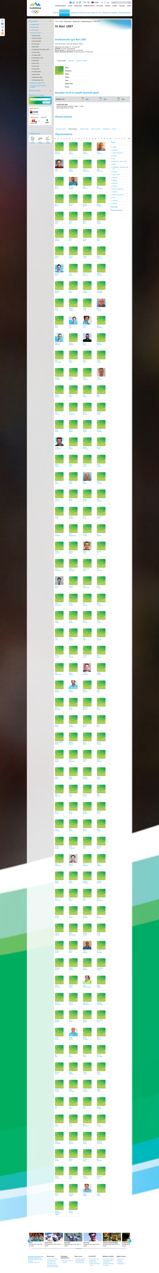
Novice (114, 129)
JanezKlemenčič (58, 569)
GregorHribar (99, 448)
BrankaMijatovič (71, 743)
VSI (129, 138)
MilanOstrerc (71, 830)
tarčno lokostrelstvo (118, 195)
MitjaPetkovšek (58, 864)
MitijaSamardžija (72, 934)
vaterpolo (115, 200)
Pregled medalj (84, 129)
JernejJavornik (57, 500)
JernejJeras (56, 517)
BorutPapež (99, 830)
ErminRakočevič (100, 899)
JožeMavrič (99, 708)
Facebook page (71, 2)
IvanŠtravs (71, 1055)
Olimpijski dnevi (80, 1260)
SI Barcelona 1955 (37, 77)
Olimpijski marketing (110, 13)
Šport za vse (96, 13)
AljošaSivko (70, 951)
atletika (115, 147)
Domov (56, 13)
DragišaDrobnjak (57, 378)
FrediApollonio (99, 153)
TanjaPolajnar (99, 864)
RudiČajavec (99, 309)
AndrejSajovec (57, 934)
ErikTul (56, 1107)
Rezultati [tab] (114, 207)
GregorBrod (57, 274)
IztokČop (70, 326)
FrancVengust (99, 1125)
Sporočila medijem (109, 1259)
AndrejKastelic (85, 534)
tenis (114, 197)
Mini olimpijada (80, 1262)
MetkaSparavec (57, 986)
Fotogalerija (106, 129)
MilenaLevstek (57, 656)
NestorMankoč (57, 691)
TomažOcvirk (85, 812)
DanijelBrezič (85, 257)
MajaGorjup (85, 413)
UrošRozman (99, 916)
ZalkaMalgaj (71, 673)
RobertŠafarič (85, 1021)
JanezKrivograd (99, 604)
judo (114, 158)
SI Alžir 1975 (35, 63)
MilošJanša (84, 482)
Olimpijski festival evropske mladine (38, 86)
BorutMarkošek (58, 708)
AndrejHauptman (58, 448)
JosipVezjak (85, 1142)
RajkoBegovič (85, 187)
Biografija (71, 60)
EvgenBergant (99, 205)
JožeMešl (98, 725)
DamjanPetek (99, 847)
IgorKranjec (85, 604)
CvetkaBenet (71, 205)
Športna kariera (125, 13)
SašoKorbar (99, 587)
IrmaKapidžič (57, 534)
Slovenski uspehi (61, 129)
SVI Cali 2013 (51, 1262)
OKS (61, 21)
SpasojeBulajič (57, 291)
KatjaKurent (99, 621)
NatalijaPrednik (99, 882)
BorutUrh (84, 1107)
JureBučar (70, 274)
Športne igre (64, 13)
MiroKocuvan (99, 569)
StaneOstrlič (85, 830)
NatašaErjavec (57, 396)
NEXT (129, 1241)
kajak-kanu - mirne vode (119, 161)
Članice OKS (78, 5)
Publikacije (107, 1262)
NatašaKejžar (71, 552)
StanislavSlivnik (57, 969)
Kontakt (106, 1265)
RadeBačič (56, 170)
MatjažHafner (85, 430)
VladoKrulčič (71, 621)
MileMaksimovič (58, 673)
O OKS (70, 5)
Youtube (2, 30)
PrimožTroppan (85, 1090)
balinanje (115, 150)
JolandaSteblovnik (86, 1003)
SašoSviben (71, 1021)
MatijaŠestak (71, 1038)
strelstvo (115, 192)
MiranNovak (57, 812)
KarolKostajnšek (58, 604)
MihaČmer (56, 326)
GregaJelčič (70, 500)
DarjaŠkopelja (85, 1038)
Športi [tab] (113, 142)
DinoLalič (56, 639)
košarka (115, 172)
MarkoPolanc (57, 882)
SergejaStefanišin (100, 1003)
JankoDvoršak (85, 378)
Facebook (120, 1259)
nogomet (115, 177)
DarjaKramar (71, 604)
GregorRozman (85, 916)
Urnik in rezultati (95, 129)
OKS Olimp (99, 5)
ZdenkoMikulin (57, 760)
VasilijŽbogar (85, 1194)
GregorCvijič (85, 309)
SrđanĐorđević (99, 378)
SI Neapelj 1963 (36, 71)
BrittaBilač (84, 222)
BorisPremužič (57, 899)
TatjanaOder (99, 812)
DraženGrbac (99, 413)
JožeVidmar (57, 1159)
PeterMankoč (71, 691)
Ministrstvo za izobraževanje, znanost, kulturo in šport (80, 2)
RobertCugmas (71, 309)
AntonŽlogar (99, 1194)
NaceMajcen (99, 656)
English (96, 2)
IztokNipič (70, 795)
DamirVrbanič (57, 1177)
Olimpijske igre (35, 24)
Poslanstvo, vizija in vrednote (67, 1261)
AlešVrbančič (99, 1159)
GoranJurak (84, 517)
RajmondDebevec (57, 344)
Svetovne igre (34, 30)
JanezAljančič (71, 153)
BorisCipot (56, 309)
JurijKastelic (99, 534)
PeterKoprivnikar (86, 587)
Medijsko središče (89, 5)
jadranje (115, 155)
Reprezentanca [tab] (117, 210)
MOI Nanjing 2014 (53, 1265)
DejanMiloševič (99, 760)
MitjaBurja (70, 291)
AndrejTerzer (85, 1073)
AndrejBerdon (85, 205)
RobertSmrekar (85, 969)
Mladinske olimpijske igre (38, 83)
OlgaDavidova (99, 326)
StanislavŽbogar (71, 1194)
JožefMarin (98, 691)
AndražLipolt (85, 656)
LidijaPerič (84, 847)
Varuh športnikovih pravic (95, 1264)
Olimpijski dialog (108, 1260)
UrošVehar (70, 1125)
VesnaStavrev (71, 1003)
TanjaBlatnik (99, 222)
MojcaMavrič (57, 725)
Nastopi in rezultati (81, 60)
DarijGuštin (57, 430)
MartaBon (70, 239)
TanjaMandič (99, 673)
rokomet (115, 186)
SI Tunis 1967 (35, 69)
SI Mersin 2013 (36, 35)
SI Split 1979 (35, 60)
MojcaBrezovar (99, 257)
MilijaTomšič (99, 1073)
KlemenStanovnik (58, 1003)
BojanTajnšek (71, 1073)
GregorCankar (85, 291)
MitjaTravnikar (71, 1090)
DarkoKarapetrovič (72, 534)
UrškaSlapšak (85, 951)
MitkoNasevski (57, 795)
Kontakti (114, 5)
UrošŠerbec (57, 1038)
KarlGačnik (57, 413)
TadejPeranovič (72, 847)
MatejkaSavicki (85, 934)
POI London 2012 (53, 1259)
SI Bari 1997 (35, 47)
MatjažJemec (85, 500)
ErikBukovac (85, 274)
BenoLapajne (71, 639)
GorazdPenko (57, 847)
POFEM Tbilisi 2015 (53, 1266)
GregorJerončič (71, 517)
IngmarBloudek (57, 239)
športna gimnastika (118, 189)
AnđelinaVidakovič (99, 1142)
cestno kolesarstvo (118, 153)
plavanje (115, 183)
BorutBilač (70, 222)
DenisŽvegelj (71, 1212)
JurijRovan (71, 916)
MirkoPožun (71, 882)
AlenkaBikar (57, 222)
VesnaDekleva (71, 344)
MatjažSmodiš (71, 969)
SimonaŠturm (57, 1073)
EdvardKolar (57, 587)
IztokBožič (98, 239)
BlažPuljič (84, 899)
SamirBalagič (71, 170)
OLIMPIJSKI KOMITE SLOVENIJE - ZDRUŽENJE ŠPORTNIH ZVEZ (35, 8)
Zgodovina (93, 1260)
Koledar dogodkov (81, 1259)
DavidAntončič (85, 153)
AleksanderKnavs (86, 569)
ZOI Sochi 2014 (52, 1260)
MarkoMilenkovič (72, 760)
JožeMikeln (85, 743)
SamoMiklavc (99, 743)
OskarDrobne (99, 361)
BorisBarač (56, 187)
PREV (29, 1241)
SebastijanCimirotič (100, 291)
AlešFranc (70, 396)
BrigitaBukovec (99, 274)
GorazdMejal (85, 725)
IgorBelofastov (100, 187)
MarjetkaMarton (85, 708)
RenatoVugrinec (85, 1177)
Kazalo (129, 5)
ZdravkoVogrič (85, 1159)
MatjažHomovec (85, 448)
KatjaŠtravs (85, 1055)
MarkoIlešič (70, 465)
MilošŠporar (99, 1038)
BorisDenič (84, 344)
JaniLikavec (71, 656)
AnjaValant (56, 1125)
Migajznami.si (121, 1263)
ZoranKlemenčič (72, 569)
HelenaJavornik (99, 482)
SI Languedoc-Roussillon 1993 (40, 49)
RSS (2, 33)
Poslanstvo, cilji (94, 1259)
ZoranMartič (70, 708)
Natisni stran (108, 2)
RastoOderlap (57, 830)
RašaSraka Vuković (87, 986)
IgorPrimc (70, 899)
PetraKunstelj (85, 621)
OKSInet (107, 5)
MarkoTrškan (99, 1090)
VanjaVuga (70, 1177)
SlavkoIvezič (85, 465)
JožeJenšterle (99, 500)
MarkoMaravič (85, 691)
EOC (88, 2)
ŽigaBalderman (100, 170)
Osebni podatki (61, 60)
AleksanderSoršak (100, 969)
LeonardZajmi (99, 1177)
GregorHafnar (71, 430)
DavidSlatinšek (99, 951)
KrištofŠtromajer (99, 1055)
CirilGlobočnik (72, 413)
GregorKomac (71, 587)
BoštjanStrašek (57, 1021)
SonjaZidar (56, 1194)
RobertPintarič (71, 864)
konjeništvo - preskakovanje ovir (120, 168)
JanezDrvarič (71, 378)
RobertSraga (71, 986)
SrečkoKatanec (57, 552)
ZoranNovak (71, 812)
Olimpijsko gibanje (60, 5)
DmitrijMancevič (85, 673)
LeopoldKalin (99, 517)
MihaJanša (56, 482)
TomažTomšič (57, 1090)
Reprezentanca (72, 129)
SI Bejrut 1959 (36, 74)
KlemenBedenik (71, 187)
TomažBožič (57, 257)
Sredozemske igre (36, 33)
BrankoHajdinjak (99, 430)
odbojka (115, 180)
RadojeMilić (85, 760)
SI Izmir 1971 (35, 66)
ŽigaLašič (84, 639)
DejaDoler (84, 361)
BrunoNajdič (98, 778)
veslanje (115, 203)
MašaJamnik (99, 465)
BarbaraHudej (57, 465)
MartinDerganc (99, 344)
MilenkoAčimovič (57, 153)
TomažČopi (85, 326)
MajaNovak (99, 795)
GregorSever (57, 951)
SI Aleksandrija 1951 (37, 80)
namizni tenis (116, 174)
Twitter (73, 2)
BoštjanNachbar (85, 778)
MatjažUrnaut (99, 1107)
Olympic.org (85, 2)
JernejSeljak (98, 934)
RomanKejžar (85, 552)
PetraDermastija (58, 361)
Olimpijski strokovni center (80, 13)
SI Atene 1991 (36, 52)
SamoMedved (71, 725)
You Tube (120, 1262)
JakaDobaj (70, 361)
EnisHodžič (71, 448)
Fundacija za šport (77, 2)
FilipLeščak (99, 639)
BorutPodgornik (86, 864)
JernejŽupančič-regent (58, 1212)
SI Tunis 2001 (35, 44)
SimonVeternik (71, 1142)
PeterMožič (56, 778)
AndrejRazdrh (57, 916)
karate (114, 164)
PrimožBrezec (71, 257)
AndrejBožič (85, 239)
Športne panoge (34, 90)
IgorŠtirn (56, 1055)
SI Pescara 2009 (36, 38)
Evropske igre (34, 27)
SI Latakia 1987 (36, 55)
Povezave (122, 5)
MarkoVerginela (57, 1142)
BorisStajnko (99, 986)
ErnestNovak (85, 795)
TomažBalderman (86, 170)
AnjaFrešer (85, 396)
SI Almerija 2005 (36, 41)
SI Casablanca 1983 (37, 58)
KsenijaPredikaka (86, 882)
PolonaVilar (71, 1159)
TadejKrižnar (57, 621)
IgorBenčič (57, 205)
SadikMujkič (71, 778)
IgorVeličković (86, 1125)
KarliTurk (70, 1107)
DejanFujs (98, 396)
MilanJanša (70, 482)
